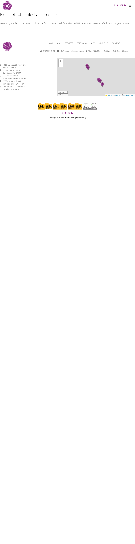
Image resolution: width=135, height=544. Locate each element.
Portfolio (82, 44)
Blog (93, 44)
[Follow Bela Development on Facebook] (63, 115)
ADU (59, 44)
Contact (116, 44)
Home (50, 44)
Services (69, 44)
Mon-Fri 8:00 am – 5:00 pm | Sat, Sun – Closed (107, 52)
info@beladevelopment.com (70, 52)
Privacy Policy (81, 119)
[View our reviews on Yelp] (66, 115)
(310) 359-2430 (47, 52)
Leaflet (109, 97)
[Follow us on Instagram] (69, 115)
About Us (103, 44)
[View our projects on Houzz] (72, 115)
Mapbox (118, 97)
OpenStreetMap (128, 97)
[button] (102, 85)
